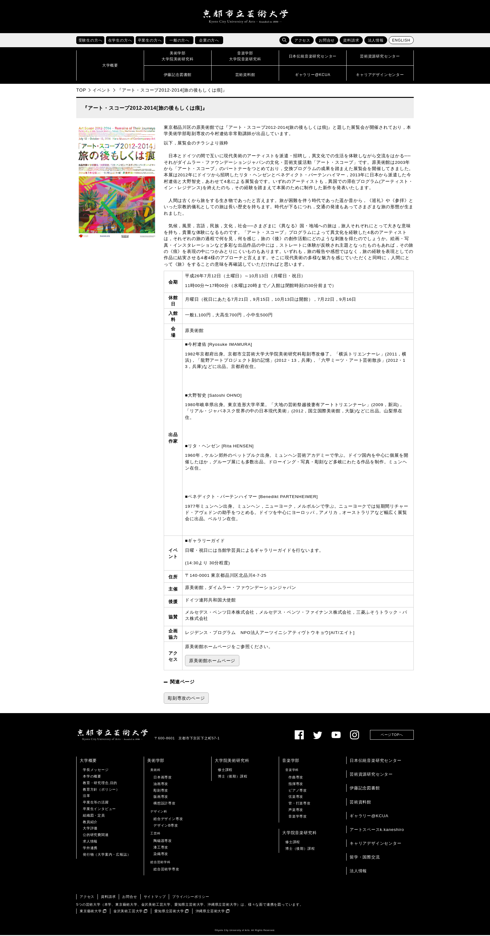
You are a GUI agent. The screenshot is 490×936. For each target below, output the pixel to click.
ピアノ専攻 (297, 791)
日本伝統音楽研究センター (376, 761)
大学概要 (88, 761)
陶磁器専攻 (162, 842)
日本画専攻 (162, 778)
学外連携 (90, 849)
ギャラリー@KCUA (369, 816)
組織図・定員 (94, 816)
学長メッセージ (96, 771)
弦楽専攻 (295, 798)
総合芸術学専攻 (166, 870)
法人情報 (376, 41)
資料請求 (351, 41)
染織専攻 (160, 855)
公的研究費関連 (96, 836)
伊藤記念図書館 (365, 789)
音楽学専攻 (297, 817)
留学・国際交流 (365, 858)
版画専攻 (160, 798)
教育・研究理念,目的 (100, 784)
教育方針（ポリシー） (101, 790)
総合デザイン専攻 (168, 820)
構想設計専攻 (164, 804)
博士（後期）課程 (232, 777)
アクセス (302, 41)
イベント (101, 91)
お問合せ (327, 41)
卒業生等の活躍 (96, 803)
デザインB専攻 (165, 826)
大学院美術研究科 (232, 761)
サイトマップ (155, 898)
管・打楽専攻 (299, 804)
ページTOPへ (392, 736)
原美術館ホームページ (212, 662)
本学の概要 (92, 777)
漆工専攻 (160, 848)
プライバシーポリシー (190, 898)
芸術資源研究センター (371, 775)
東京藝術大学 (91, 912)
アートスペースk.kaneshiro (377, 830)
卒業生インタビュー (99, 810)
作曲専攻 (295, 778)
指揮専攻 (295, 785)
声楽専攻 (295, 811)
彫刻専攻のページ (186, 699)
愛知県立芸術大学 (169, 912)
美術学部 (155, 761)
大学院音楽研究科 (299, 833)
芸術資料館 (360, 803)
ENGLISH (401, 41)
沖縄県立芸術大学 (210, 912)
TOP (81, 91)
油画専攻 (160, 785)
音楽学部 (290, 761)
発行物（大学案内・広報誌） (107, 855)
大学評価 (90, 829)
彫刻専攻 (160, 791)
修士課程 (225, 771)
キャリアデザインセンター (376, 844)
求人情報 (90, 842)
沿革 (86, 797)
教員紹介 (90, 823)
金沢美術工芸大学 (128, 912)
